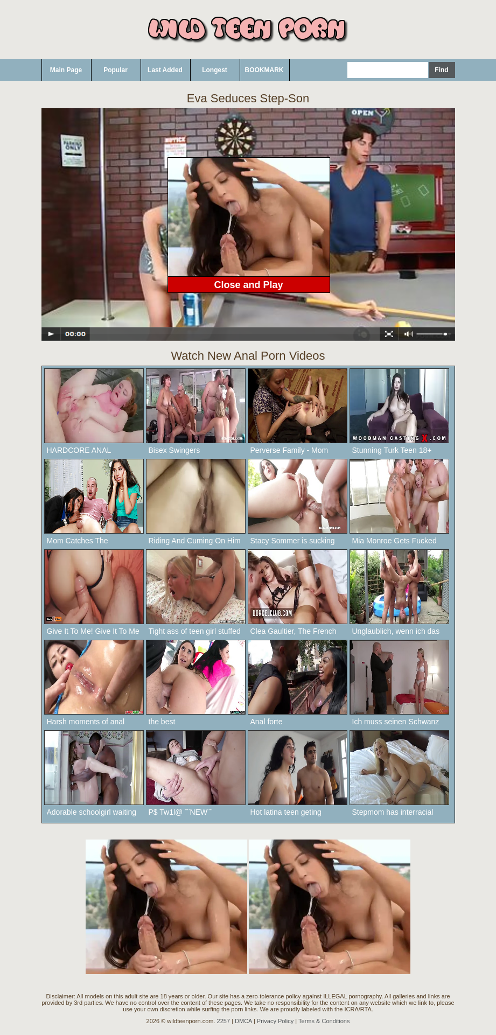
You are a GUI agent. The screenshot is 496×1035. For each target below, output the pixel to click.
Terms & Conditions (324, 1021)
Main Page (66, 70)
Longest (214, 70)
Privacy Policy (275, 1021)
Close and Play (248, 284)
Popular (115, 70)
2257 (223, 1021)
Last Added (165, 70)
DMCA (243, 1021)
